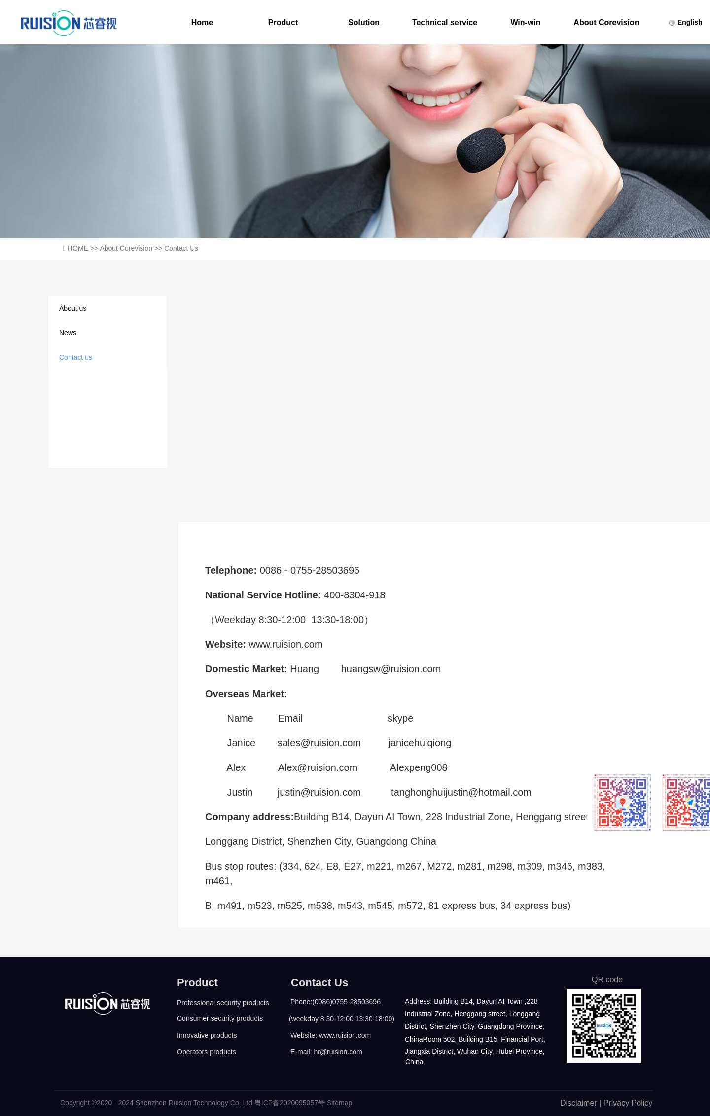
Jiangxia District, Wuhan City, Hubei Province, (473, 1051)
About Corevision (606, 23)
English (685, 22)
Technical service (444, 23)
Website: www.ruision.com (330, 1035)
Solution (364, 23)
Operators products (206, 1052)
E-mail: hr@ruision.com (326, 1052)
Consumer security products (220, 1018)
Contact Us (319, 982)
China (414, 1062)
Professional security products (223, 1003)
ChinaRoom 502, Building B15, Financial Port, (473, 1039)
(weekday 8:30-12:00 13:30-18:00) (339, 1019)
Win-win (525, 23)
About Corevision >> (132, 248)
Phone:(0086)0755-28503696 (330, 1002)
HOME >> (84, 248)
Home (202, 23)
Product (283, 23)
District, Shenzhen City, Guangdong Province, (473, 1026)
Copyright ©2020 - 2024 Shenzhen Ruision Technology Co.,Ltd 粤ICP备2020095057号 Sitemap (205, 1103)
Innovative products (207, 1035)
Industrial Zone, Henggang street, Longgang (472, 1014)
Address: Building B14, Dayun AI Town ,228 (470, 1001)
